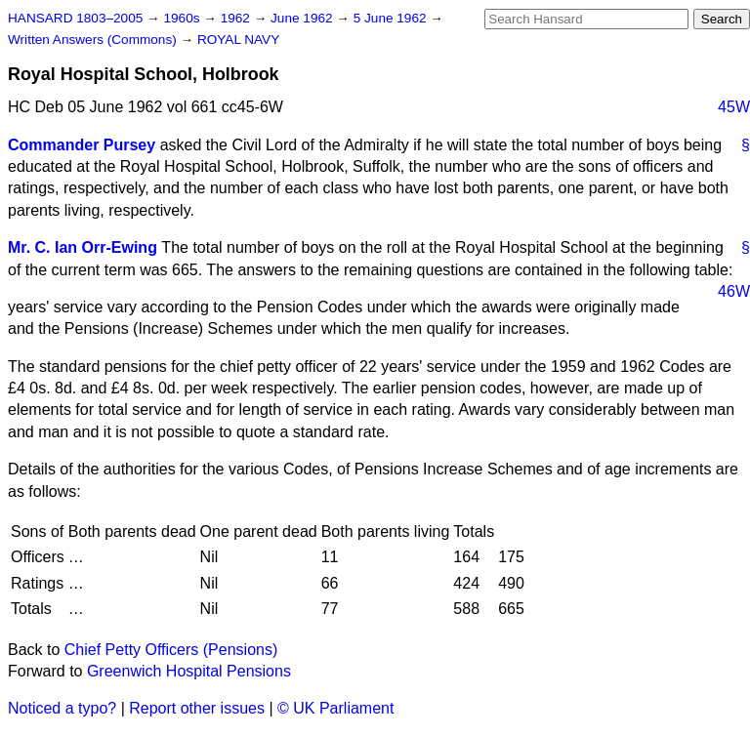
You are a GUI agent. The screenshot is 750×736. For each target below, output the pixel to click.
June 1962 (303, 18)
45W (734, 107)
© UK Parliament (335, 708)
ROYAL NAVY (238, 39)
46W (734, 291)
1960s (183, 18)
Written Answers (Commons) (94, 39)
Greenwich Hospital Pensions (189, 671)
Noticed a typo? (62, 708)
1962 (237, 18)
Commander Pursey (81, 145)
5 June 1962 (392, 18)
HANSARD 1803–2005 (75, 18)
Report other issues (197, 708)
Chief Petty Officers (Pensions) (170, 649)
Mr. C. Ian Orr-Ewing (82, 247)
